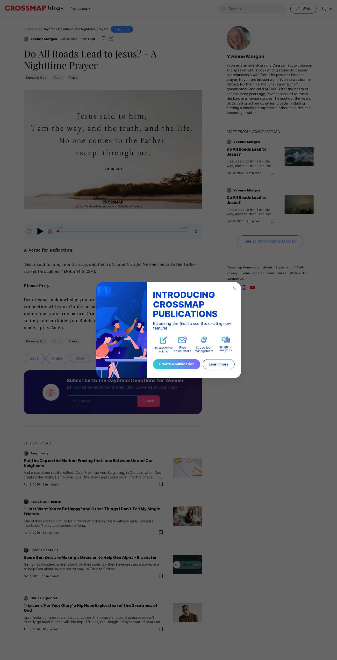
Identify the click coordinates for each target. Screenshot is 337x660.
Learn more (219, 364)
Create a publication (176, 364)
